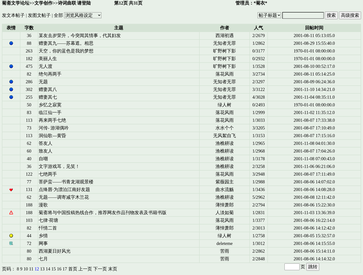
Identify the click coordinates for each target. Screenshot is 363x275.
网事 (43, 243)
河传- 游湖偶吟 (54, 127)
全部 (58, 15)
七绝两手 (48, 174)
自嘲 (43, 158)
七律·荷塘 (48, 220)
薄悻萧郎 (224, 204)
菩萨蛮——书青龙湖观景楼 (66, 181)
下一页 (100, 268)
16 (59, 268)
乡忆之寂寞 (50, 104)
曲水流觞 (224, 189)
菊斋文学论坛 (15, 3)
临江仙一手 (50, 112)
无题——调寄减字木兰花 (64, 197)
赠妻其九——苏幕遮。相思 (66, 43)
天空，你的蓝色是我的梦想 (66, 50)
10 (26, 268)
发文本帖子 (13, 15)
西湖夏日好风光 (55, 251)
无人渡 (45, 66)
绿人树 (224, 104)
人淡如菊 (224, 212)
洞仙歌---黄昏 (52, 135)
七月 (43, 258)
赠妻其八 (48, 89)
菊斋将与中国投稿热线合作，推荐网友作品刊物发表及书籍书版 (102, 212)
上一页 (85, 268)
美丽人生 (48, 58)
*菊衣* (260, 3)
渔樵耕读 (224, 143)
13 (42, 268)
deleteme (224, 243)
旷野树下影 (224, 50)
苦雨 (224, 251)
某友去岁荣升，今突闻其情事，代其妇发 (80, 35)
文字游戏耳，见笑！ (59, 166)
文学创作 (43, 3)
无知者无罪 (224, 43)
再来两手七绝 (52, 120)
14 (48, 268)
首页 (72, 268)
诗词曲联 (67, 3)
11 (31, 268)
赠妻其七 (48, 97)
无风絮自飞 (224, 135)
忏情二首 (48, 227)
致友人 (45, 150)
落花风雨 (224, 74)
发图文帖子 (39, 15)
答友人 (45, 143)
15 (53, 268)
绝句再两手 (50, 74)
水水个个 (224, 127)
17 (64, 268)
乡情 (43, 235)
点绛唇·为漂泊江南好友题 (64, 189)
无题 (43, 81)
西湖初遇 (224, 35)
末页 (112, 268)
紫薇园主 (224, 181)
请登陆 (84, 3)
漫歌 (43, 204)
